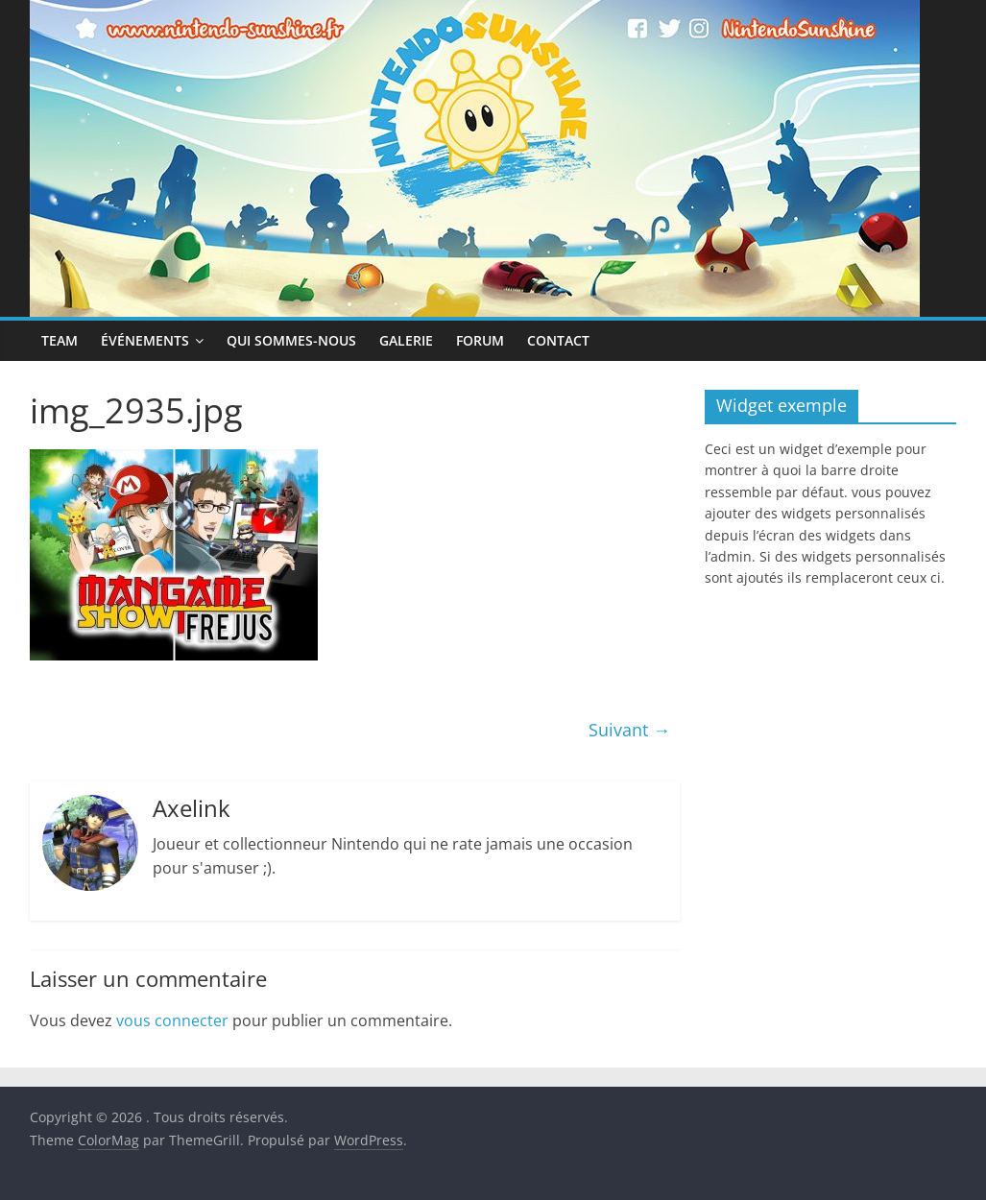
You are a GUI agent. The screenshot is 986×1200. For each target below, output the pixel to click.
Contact (558, 340)
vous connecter (172, 1020)
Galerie (406, 340)
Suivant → (629, 729)
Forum (480, 340)
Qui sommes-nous (291, 340)
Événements (145, 340)
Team (59, 340)
